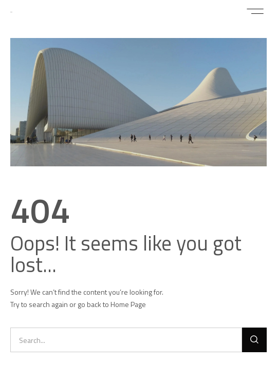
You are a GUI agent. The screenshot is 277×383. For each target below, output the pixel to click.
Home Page (128, 304)
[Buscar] (254, 340)
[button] (255, 11)
